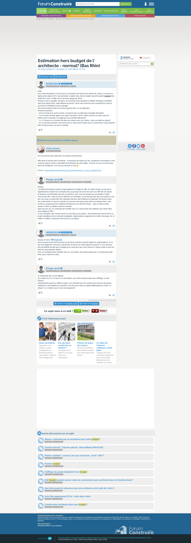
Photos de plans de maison (85, 344)
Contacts (61, 538)
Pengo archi (57, 240)
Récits (54, 11)
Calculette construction (100, 538)
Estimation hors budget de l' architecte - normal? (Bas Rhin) (69, 63)
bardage (107, 96)
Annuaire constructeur (51, 16)
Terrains (97, 11)
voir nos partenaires (56, 525)
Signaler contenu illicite (72, 538)
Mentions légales (86, 538)
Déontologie (123, 538)
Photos (65, 11)
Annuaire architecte (110, 16)
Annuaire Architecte (44, 525)
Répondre (60, 77)
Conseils (77, 11)
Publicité (131, 538)
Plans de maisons (111, 11)
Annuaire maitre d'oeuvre (80, 16)
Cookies (148, 538)
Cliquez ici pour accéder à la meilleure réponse (59, 140)
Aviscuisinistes (149, 11)
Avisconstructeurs (136, 11)
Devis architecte (47, 343)
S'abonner (145, 58)
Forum (40, 11)
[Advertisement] (95, 37)
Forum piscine (140, 16)
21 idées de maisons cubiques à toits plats (104, 346)
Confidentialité (139, 538)
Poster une (89, 303)
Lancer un (65, 303)
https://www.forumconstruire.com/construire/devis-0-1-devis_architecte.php (73, 170)
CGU (111, 538)
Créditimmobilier (87, 11)
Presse (116, 538)
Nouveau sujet (45, 77)
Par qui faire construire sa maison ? (64, 345)
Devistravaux (124, 11)
